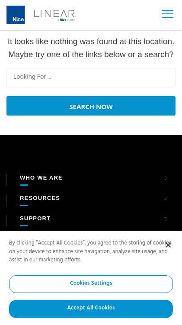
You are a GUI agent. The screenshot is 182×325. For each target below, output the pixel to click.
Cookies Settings (91, 284)
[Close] (168, 244)
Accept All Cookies (91, 309)
